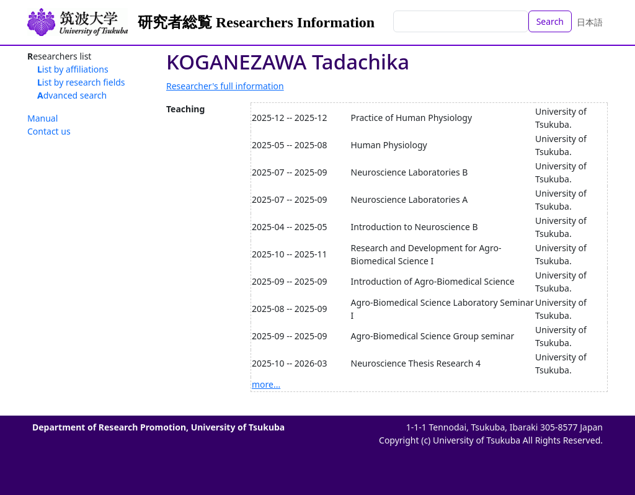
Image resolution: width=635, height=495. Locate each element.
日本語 (590, 22)
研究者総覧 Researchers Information (256, 22)
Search (550, 21)
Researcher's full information (225, 86)
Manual (42, 118)
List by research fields (81, 82)
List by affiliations (73, 69)
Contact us (49, 131)
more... (266, 384)
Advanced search (72, 95)
